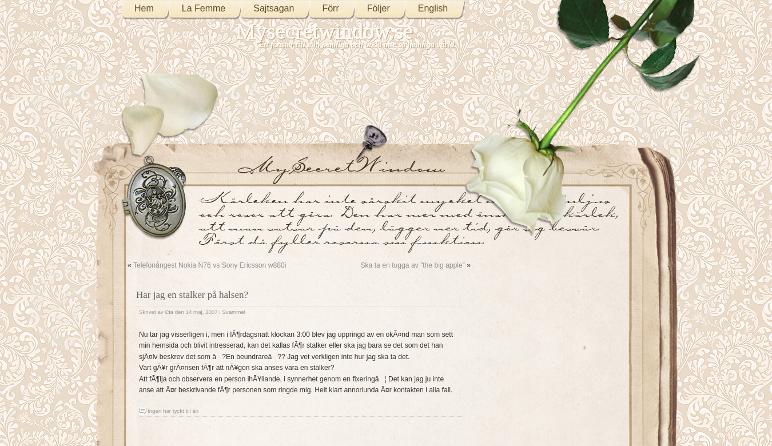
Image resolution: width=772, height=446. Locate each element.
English (433, 8)
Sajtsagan (273, 8)
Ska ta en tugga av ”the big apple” (412, 265)
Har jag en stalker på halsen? (192, 294)
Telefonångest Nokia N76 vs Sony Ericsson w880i (209, 265)
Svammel (233, 312)
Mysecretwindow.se (324, 31)
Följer (378, 8)
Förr (330, 8)
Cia (169, 312)
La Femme (203, 8)
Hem (144, 8)
